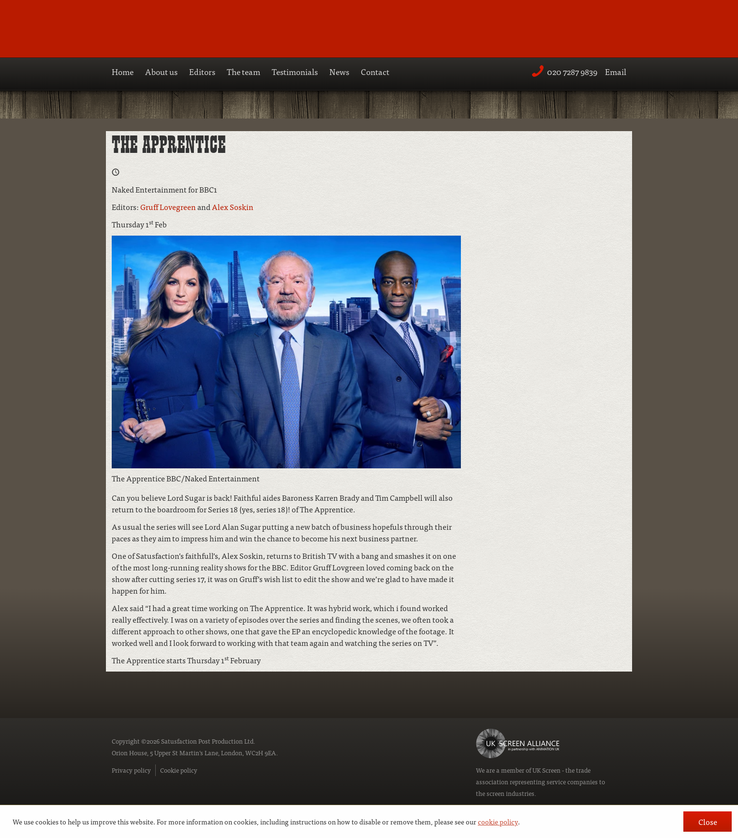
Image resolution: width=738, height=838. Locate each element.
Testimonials (295, 71)
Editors (202, 71)
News (339, 71)
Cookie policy (178, 770)
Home (122, 71)
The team (243, 71)
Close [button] (707, 821)
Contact (375, 71)
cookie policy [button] (498, 821)
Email (615, 71)
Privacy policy (131, 770)
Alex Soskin (232, 206)
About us (161, 71)
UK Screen (546, 770)
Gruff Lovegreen (168, 206)
